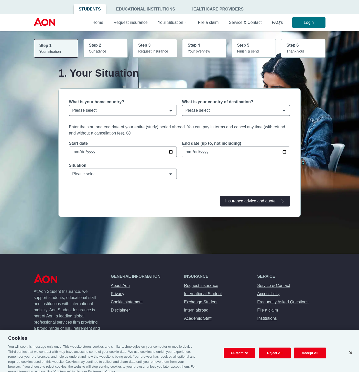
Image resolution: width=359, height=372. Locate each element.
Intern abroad (196, 310)
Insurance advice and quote (255, 201)
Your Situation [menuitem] (173, 22)
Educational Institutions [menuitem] (145, 9)
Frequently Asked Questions (282, 302)
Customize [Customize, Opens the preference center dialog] (239, 357)
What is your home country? (96, 102)
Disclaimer (120, 310)
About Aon (120, 285)
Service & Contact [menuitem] (245, 22)
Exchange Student (200, 302)
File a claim (267, 310)
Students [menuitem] (90, 9)
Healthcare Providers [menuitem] (217, 9)
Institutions (267, 318)
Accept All (310, 357)
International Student (203, 294)
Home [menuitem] (97, 22)
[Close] (350, 356)
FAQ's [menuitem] (277, 22)
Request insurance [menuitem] (130, 22)
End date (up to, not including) (211, 143)
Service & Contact (273, 285)
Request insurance (201, 285)
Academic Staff (197, 318)
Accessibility (268, 294)
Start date (78, 143)
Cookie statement (127, 302)
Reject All (274, 357)
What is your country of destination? (217, 102)
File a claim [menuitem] (208, 22)
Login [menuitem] (309, 22)
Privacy (117, 294)
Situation (77, 165)
